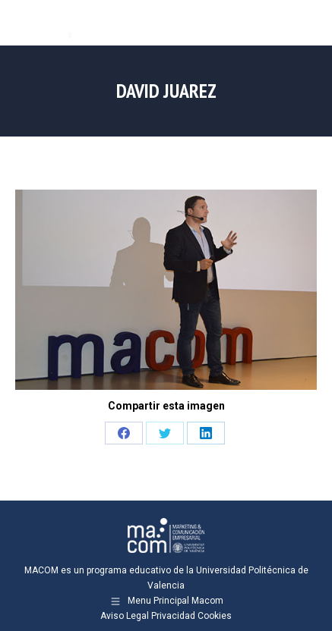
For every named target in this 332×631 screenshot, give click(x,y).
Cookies (215, 616)
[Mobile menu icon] (308, 23)
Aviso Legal (124, 616)
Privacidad (173, 616)
